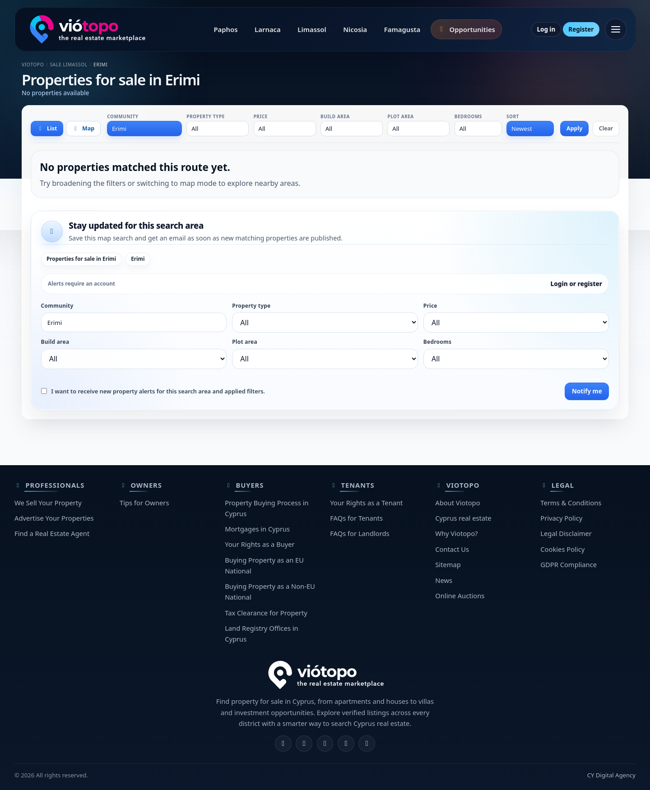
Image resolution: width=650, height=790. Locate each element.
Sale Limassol (69, 64)
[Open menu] (616, 29)
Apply (574, 128)
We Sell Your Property (48, 502)
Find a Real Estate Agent (51, 533)
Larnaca (268, 29)
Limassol (311, 29)
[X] (325, 743)
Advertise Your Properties (54, 517)
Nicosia (355, 29)
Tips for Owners (144, 502)
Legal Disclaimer (566, 533)
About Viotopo (457, 502)
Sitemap (448, 564)
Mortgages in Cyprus (257, 528)
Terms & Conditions (570, 502)
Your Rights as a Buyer (260, 544)
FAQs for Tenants (356, 517)
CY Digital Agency (611, 775)
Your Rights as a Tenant (366, 502)
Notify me (587, 391)
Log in (546, 29)
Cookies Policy (562, 549)
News (443, 580)
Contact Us (452, 549)
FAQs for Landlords (359, 533)
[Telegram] (346, 743)
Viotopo (33, 64)
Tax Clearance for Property (266, 612)
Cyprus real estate (463, 517)
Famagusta (402, 29)
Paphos (225, 29)
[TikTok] (366, 743)
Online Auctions (459, 595)
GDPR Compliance (568, 564)
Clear (606, 128)
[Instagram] (304, 743)
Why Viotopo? (456, 533)
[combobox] (144, 128)
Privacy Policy (561, 517)
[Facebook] (283, 743)
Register (581, 29)
